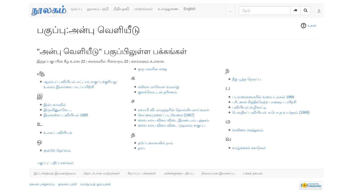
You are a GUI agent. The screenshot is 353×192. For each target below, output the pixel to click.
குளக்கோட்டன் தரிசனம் (157, 92)
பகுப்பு (42, 163)
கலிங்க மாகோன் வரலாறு (158, 87)
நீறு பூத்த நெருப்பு (246, 79)
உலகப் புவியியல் (58, 132)
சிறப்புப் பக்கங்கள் (142, 173)
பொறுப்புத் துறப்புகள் (95, 184)
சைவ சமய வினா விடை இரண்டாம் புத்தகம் (173, 120)
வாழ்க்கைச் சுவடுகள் (249, 148)
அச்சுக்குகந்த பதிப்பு (179, 173)
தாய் (141, 148)
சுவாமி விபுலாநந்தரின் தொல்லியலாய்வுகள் (173, 110)
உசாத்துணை (168, 9)
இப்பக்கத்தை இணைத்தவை (55, 173)
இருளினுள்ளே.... (58, 110)
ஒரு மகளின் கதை (152, 69)
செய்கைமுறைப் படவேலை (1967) (166, 115)
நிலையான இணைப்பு (218, 173)
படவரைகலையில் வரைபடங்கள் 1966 (263, 97)
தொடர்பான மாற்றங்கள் (101, 173)
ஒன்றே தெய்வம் (57, 150)
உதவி (312, 25)
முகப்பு (76, 9)
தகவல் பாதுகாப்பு (42, 184)
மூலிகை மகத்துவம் (247, 130)
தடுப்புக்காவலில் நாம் (155, 143)
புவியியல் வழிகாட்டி (249, 107)
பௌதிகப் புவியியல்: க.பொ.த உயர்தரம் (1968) (271, 112)
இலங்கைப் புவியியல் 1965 (66, 115)
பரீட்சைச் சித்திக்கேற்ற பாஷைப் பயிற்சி (264, 102)
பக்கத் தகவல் (253, 173)
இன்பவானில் (55, 105)
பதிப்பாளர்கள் (62, 163)
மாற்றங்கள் (143, 9)
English (190, 9)
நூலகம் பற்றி (97, 9)
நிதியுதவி (121, 9)
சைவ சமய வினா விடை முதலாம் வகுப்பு (171, 125)
